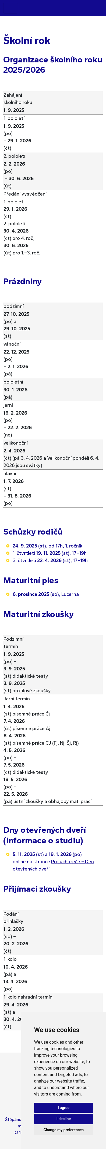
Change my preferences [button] (64, 1130)
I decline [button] (63, 1119)
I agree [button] (63, 1108)
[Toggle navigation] (10, 8)
